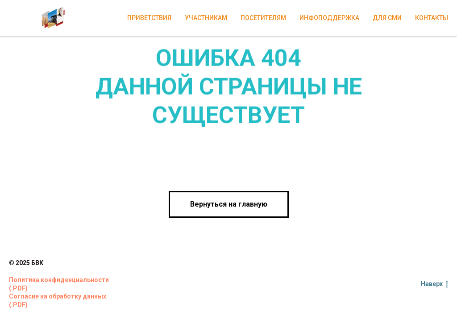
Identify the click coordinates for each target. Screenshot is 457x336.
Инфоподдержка (329, 17)
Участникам (206, 17)
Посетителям (263, 17)
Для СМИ (387, 17)
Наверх (434, 284)
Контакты (431, 17)
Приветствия (149, 17)
